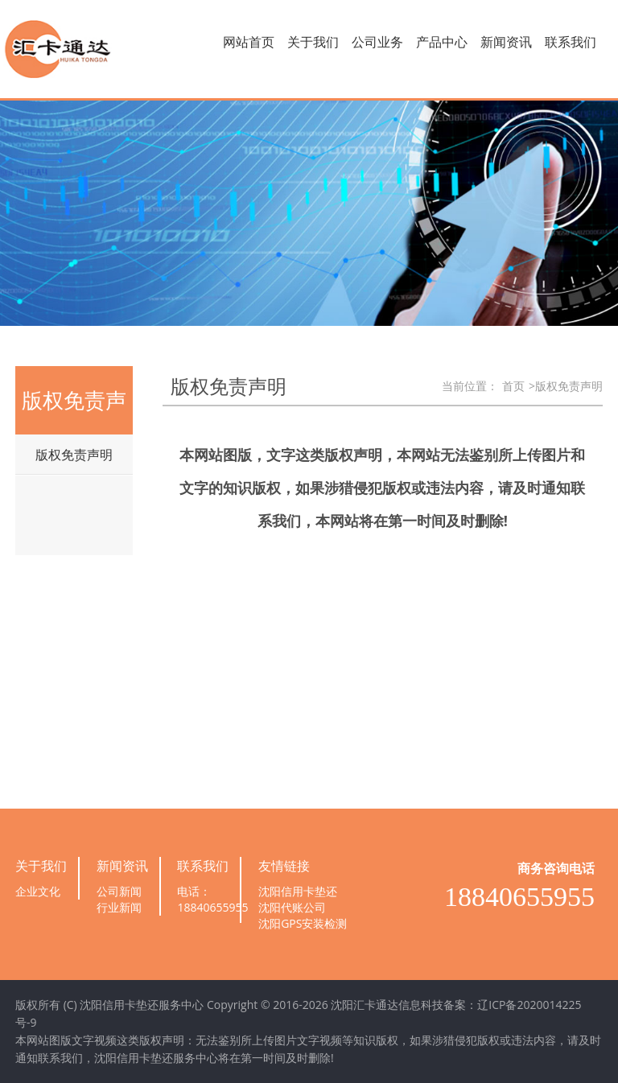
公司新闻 (119, 891)
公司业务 (377, 42)
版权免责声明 (74, 454)
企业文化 (37, 891)
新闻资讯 (506, 42)
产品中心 (442, 42)
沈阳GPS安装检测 (302, 923)
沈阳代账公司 (292, 907)
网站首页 (248, 42)
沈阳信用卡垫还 (297, 891)
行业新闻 (119, 907)
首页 (513, 385)
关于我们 (313, 42)
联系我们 (570, 42)
